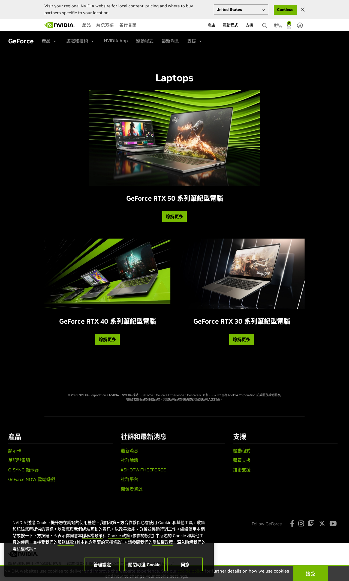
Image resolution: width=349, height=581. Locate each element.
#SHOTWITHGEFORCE (143, 469)
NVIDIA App (116, 40)
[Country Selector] (276, 26)
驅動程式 (145, 41)
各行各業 (128, 25)
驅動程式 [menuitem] (230, 25)
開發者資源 (132, 489)
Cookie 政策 (119, 535)
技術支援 (242, 469)
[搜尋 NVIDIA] (265, 24)
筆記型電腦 (19, 460)
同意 (185, 564)
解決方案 (105, 25)
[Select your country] (241, 9)
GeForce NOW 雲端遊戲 (31, 479)
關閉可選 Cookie (144, 564)
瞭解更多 (174, 216)
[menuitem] (86, 25)
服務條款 (66, 542)
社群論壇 (129, 460)
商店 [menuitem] (211, 25)
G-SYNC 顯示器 (23, 469)
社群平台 (129, 479)
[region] (109, 542)
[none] (263, 23)
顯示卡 (14, 450)
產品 (86, 25)
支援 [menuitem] (249, 25)
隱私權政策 (92, 535)
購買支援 (242, 460)
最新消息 (170, 41)
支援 (191, 41)
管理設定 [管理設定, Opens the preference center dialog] (102, 564)
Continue (285, 9)
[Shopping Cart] (289, 27)
